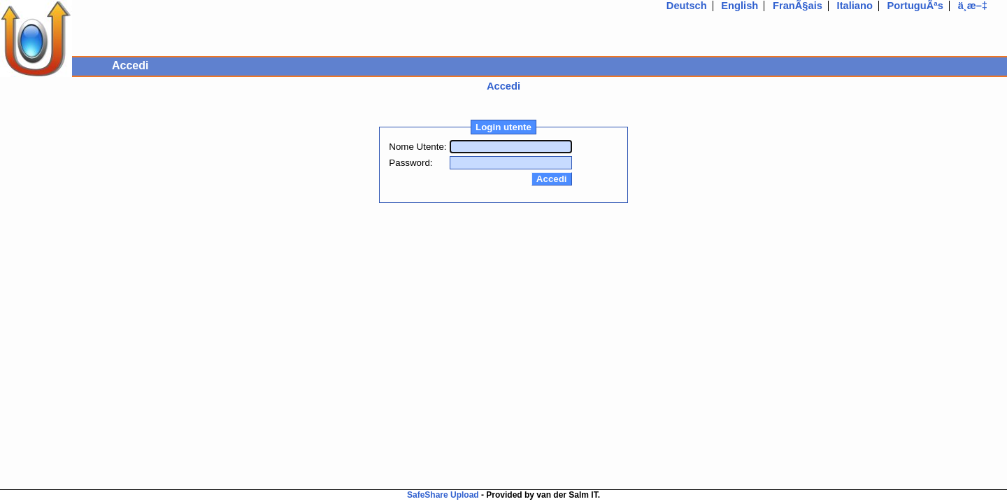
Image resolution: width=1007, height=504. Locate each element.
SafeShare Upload (443, 495)
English (739, 5)
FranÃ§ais (797, 5)
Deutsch (686, 5)
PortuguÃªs (915, 5)
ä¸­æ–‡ (972, 5)
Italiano (855, 5)
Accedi (503, 86)
